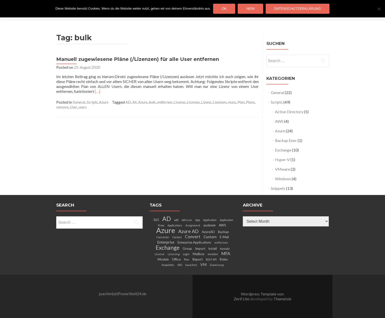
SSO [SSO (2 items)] (179, 264)
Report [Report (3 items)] (197, 259)
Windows (283, 178)
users (83, 107)
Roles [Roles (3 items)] (224, 259)
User (73, 107)
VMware (282, 169)
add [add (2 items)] (176, 219)
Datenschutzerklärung (297, 9)
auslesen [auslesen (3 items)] (209, 225)
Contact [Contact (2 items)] (177, 237)
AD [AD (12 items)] (166, 218)
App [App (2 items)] (197, 219)
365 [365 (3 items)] (156, 220)
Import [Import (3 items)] (200, 248)
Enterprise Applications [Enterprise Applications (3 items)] (194, 242)
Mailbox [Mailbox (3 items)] (199, 254)
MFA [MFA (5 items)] (225, 253)
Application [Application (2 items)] (210, 219)
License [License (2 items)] (160, 254)
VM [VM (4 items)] (203, 264)
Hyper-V (282, 159)
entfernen (164, 102)
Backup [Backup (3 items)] (223, 232)
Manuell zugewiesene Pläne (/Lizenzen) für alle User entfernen (137, 59)
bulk (152, 102)
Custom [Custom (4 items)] (210, 237)
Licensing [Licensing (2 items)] (174, 254)
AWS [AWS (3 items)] (222, 225)
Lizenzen (219, 102)
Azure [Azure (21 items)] (165, 230)
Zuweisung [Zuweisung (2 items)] (217, 264)
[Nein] (378, 8)
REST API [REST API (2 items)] (211, 259)
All (134, 102)
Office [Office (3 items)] (176, 259)
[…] (97, 91)
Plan (241, 102)
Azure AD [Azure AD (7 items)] (188, 231)
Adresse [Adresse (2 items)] (187, 219)
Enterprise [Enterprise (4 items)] (165, 242)
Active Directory (289, 111)
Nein (250, 9)
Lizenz (206, 102)
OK (224, 9)
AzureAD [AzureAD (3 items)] (208, 232)
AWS (279, 121)
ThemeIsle (282, 298)
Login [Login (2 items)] (186, 254)
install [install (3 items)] (212, 248)
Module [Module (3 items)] (163, 259)
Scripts (92, 102)
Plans (250, 102)
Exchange (283, 150)
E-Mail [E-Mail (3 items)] (224, 237)
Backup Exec (286, 140)
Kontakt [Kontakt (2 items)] (225, 248)
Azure (103, 102)
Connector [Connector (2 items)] (162, 237)
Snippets (278, 188)
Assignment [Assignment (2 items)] (192, 225)
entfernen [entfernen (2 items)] (221, 242)
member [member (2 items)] (213, 254)
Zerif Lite (242, 298)
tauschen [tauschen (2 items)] (191, 264)
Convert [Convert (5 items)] (192, 236)
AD (128, 102)
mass (232, 102)
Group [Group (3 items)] (187, 248)
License (179, 102)
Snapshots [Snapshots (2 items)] (168, 264)
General (79, 102)
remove (62, 107)
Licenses (193, 102)
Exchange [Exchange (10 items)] (167, 247)
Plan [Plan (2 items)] (186, 259)
